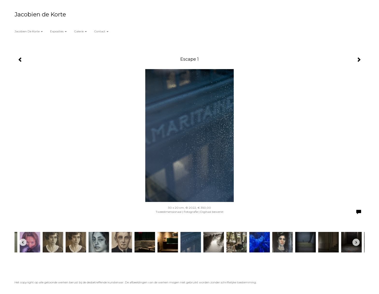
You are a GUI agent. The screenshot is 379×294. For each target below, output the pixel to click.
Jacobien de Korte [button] (29, 31)
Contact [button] (101, 31)
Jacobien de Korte (40, 14)
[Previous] (23, 242)
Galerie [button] (80, 31)
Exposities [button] (58, 31)
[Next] (356, 242)
